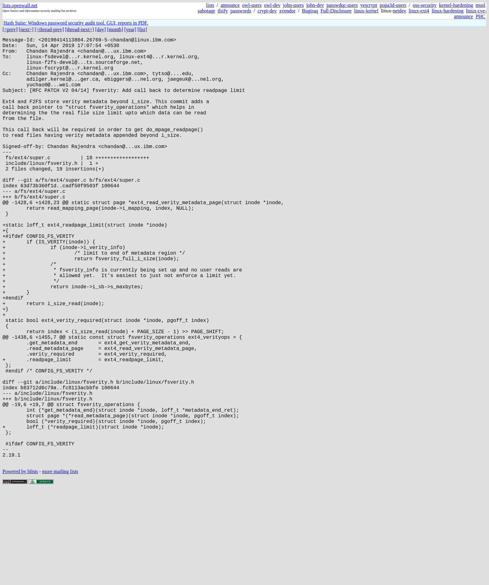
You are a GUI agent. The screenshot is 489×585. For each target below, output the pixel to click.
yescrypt (368, 5)
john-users (293, 5)
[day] (100, 29)
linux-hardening (447, 10)
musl (480, 5)
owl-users (252, 5)
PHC (480, 16)
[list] (142, 29)
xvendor (287, 10)
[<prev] (9, 29)
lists (210, 5)
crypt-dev (267, 10)
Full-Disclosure (336, 10)
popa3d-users (393, 5)
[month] (115, 29)
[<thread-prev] (49, 29)
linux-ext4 (419, 10)
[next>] (26, 29)
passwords (240, 10)
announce (230, 5)
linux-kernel (366, 10)
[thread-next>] (79, 29)
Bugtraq (310, 10)
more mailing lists (60, 566)
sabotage (206, 10)
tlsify (223, 10)
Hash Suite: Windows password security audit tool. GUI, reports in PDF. (75, 23)
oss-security (424, 5)
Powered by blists (20, 566)
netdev (399, 10)
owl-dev (272, 5)
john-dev (315, 5)
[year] (130, 29)
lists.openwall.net (19, 5)
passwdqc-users (342, 5)
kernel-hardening (456, 5)
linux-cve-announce (470, 13)
